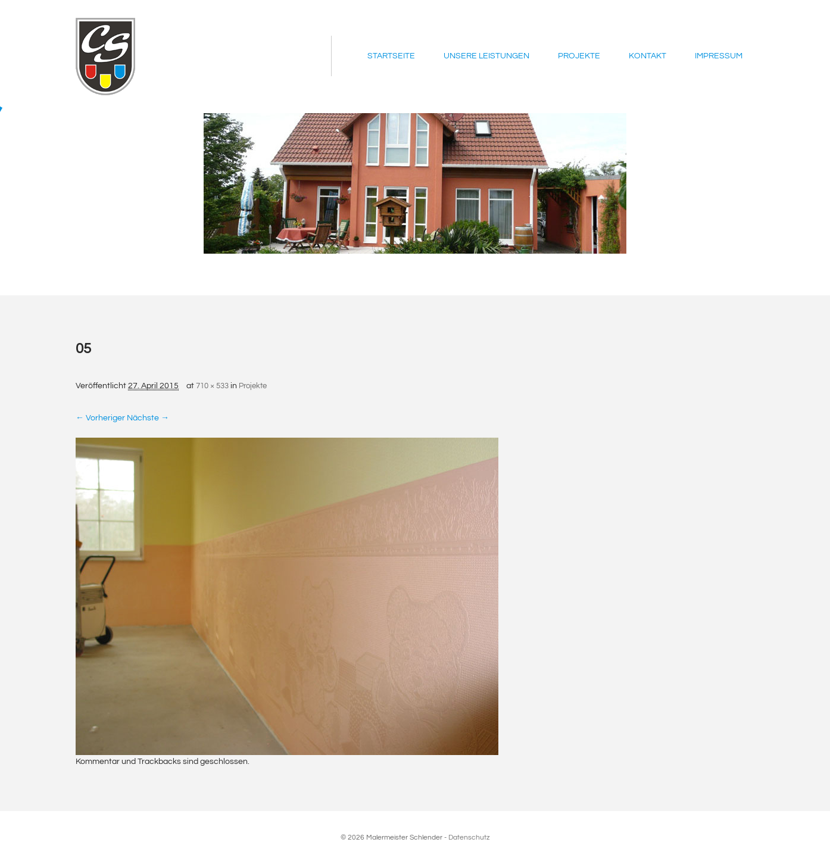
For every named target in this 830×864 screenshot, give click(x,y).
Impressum (718, 56)
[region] (415, 183)
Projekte (579, 56)
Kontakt (647, 56)
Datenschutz (469, 837)
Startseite (391, 56)
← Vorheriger (100, 418)
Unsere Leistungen (486, 56)
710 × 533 (212, 386)
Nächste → (148, 418)
